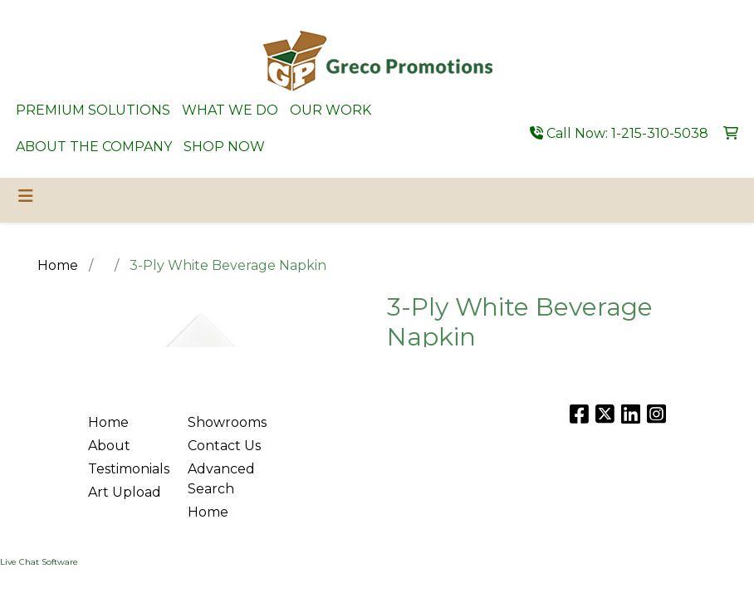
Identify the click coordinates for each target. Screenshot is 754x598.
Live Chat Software (39, 561)
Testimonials (128, 469)
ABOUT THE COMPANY (94, 146)
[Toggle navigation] (25, 196)
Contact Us (224, 445)
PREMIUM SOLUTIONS (93, 110)
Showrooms (227, 422)
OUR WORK (330, 110)
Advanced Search (221, 479)
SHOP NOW (224, 146)
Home (108, 422)
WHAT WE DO (230, 110)
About (109, 445)
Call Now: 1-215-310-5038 (619, 133)
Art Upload (124, 492)
